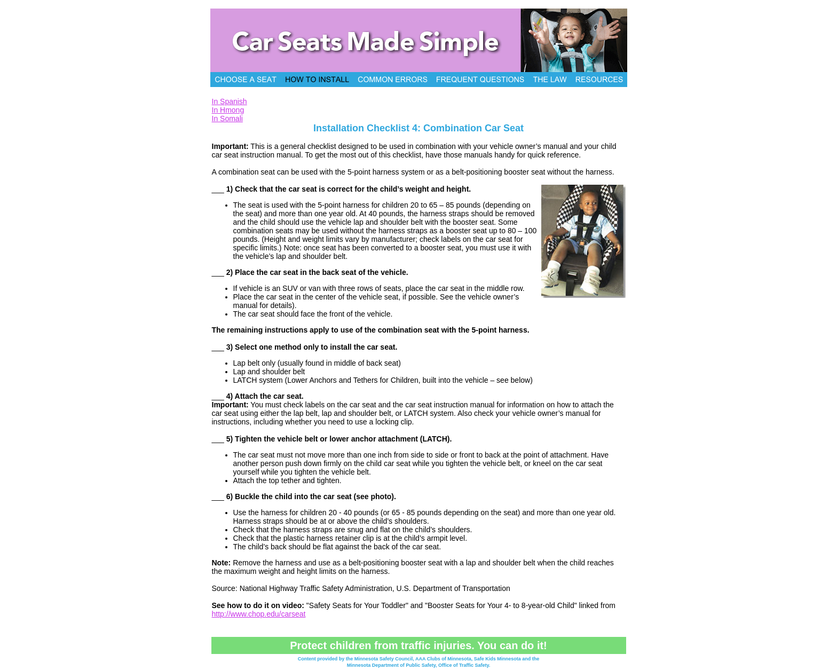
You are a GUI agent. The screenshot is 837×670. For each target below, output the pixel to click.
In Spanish (229, 101)
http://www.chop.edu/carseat (259, 614)
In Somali (227, 118)
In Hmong (228, 110)
